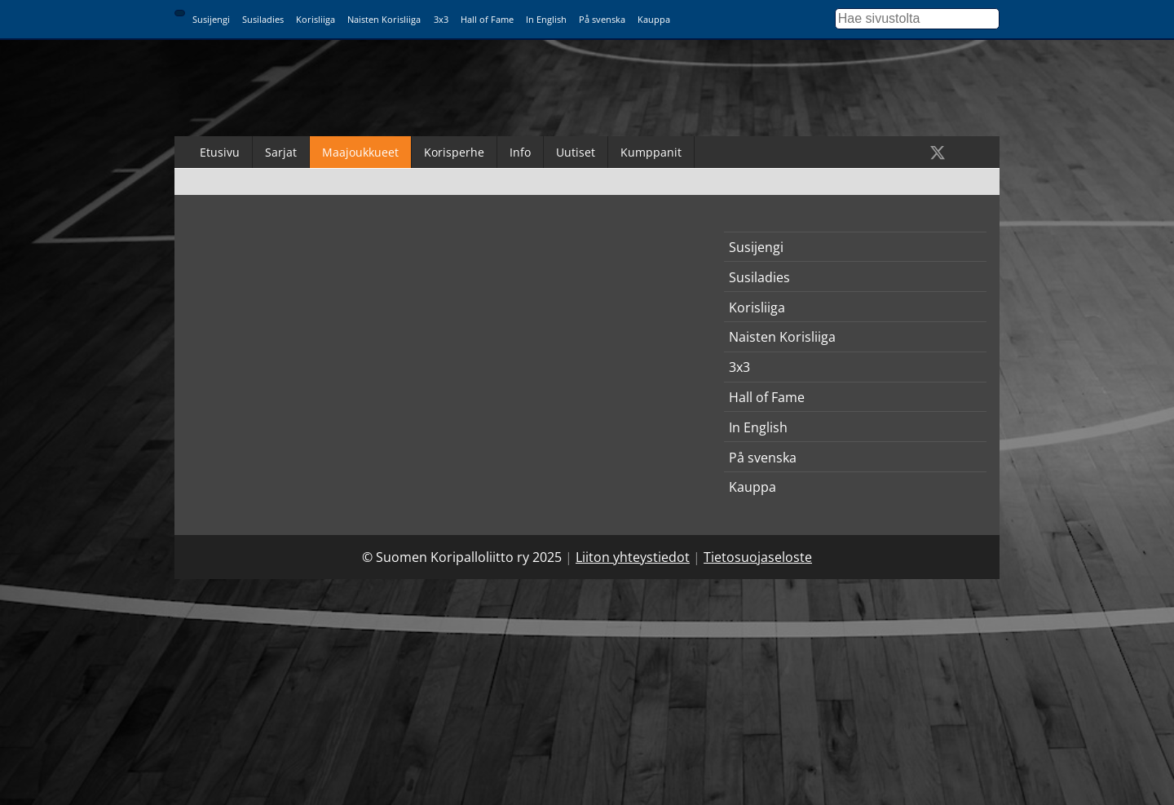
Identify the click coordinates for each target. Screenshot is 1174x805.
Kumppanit (651, 152)
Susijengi (211, 19)
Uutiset (575, 152)
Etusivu (220, 152)
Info (520, 152)
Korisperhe (454, 152)
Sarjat (281, 152)
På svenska (602, 19)
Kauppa (654, 19)
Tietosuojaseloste (758, 557)
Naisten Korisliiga (384, 19)
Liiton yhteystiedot (633, 557)
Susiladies (263, 19)
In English (546, 19)
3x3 (441, 19)
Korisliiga (315, 19)
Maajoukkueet (360, 152)
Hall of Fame (487, 19)
